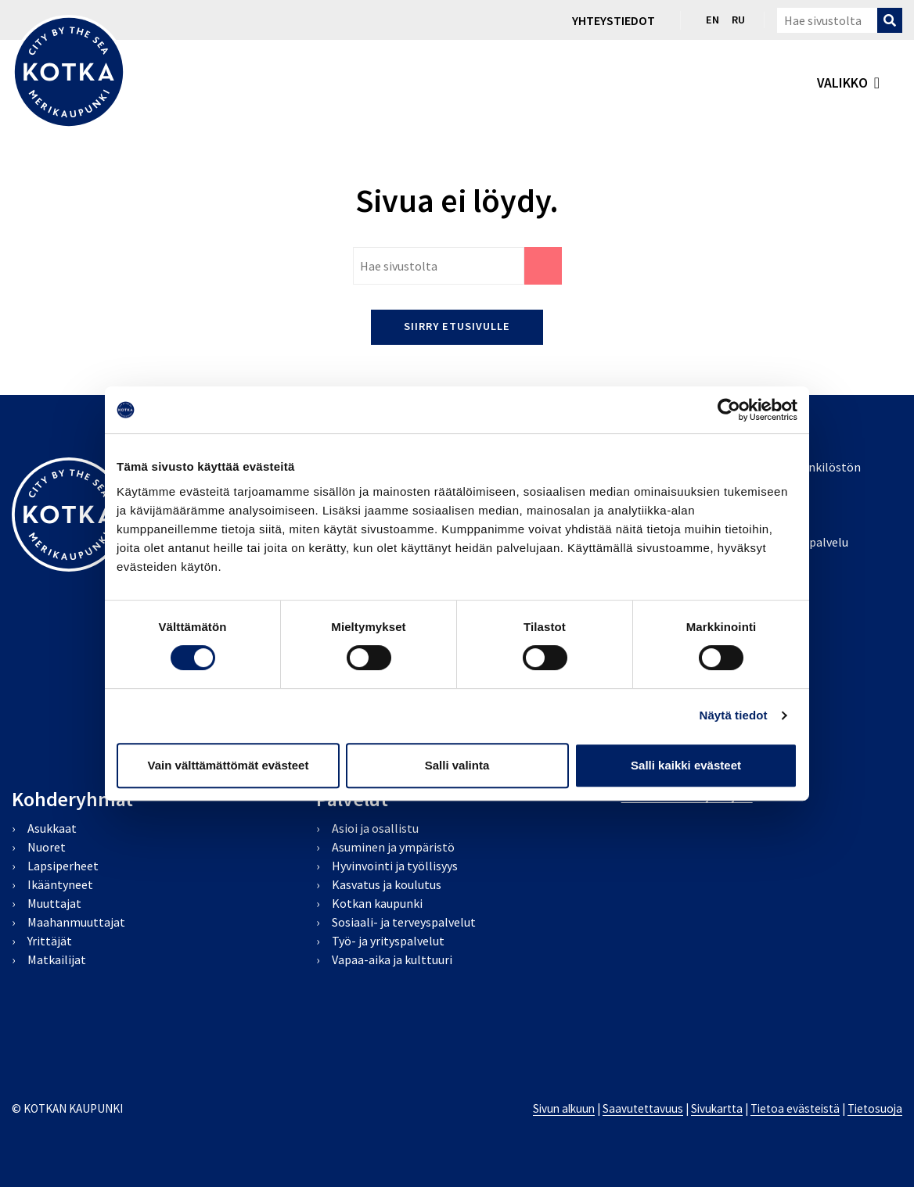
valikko (842, 82)
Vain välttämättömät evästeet (228, 765)
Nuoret (46, 847)
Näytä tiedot (734, 715)
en (712, 20)
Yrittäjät (49, 941)
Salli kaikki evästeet (686, 765)
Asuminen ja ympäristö (393, 847)
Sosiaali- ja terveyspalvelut (404, 922)
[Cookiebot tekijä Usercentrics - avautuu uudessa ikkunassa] (728, 409)
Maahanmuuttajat (76, 922)
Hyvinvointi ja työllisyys (395, 865)
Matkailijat (56, 959)
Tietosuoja (874, 1108)
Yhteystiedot (613, 20)
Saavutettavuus (643, 1108)
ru (738, 20)
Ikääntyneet (60, 884)
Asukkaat (52, 828)
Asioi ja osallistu (375, 828)
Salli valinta (457, 765)
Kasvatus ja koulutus (386, 884)
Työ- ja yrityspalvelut (388, 941)
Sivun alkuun (564, 1108)
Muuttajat (54, 903)
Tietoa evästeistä (795, 1108)
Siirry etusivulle (457, 326)
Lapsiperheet (63, 865)
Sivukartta (717, 1108)
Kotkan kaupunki (377, 903)
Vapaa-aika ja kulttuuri (392, 959)
